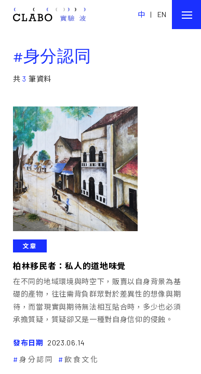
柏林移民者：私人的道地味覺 (69, 266)
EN (162, 14)
